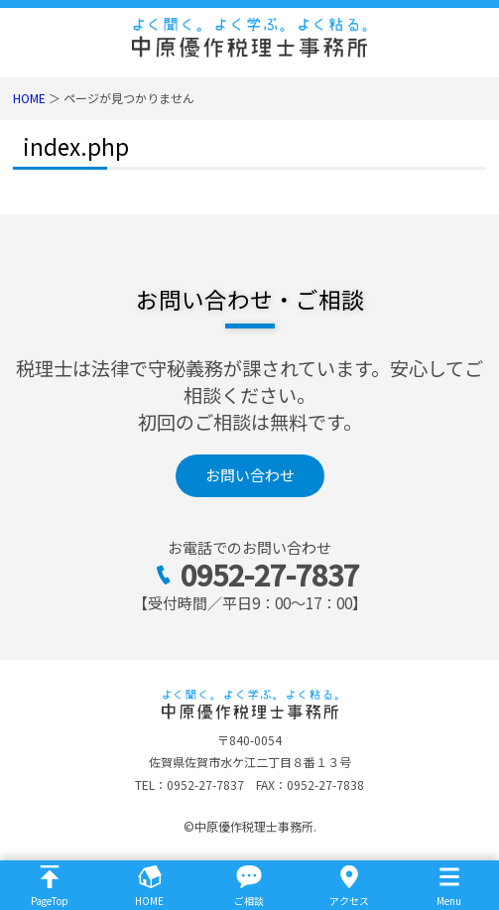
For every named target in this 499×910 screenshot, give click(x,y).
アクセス (349, 900)
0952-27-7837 (270, 574)
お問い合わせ (250, 474)
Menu (449, 900)
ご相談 (249, 900)
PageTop (49, 900)
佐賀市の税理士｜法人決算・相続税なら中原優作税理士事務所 (249, 37)
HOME (29, 97)
